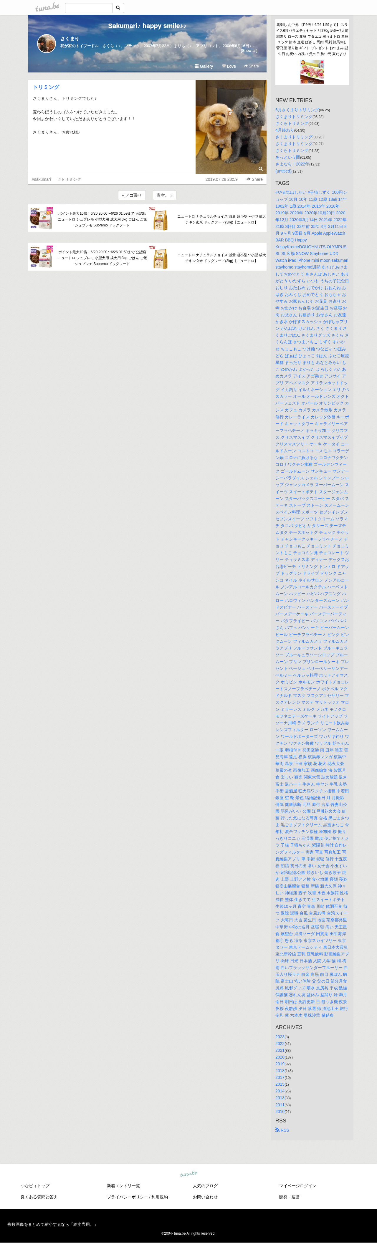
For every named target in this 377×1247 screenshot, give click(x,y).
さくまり (69, 38)
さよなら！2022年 (292, 164)
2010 (280, 1111)
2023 (280, 1036)
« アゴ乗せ (132, 195)
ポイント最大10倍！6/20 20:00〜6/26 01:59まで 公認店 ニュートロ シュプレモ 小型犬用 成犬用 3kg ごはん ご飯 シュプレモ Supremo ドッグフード (102, 219)
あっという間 (287, 157)
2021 (280, 1050)
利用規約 (159, 1197)
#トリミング (70, 179)
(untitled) (283, 171)
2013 (280, 1097)
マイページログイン (297, 1185)
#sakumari (41, 179)
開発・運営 (289, 1197)
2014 (280, 1091)
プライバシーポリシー (127, 1197)
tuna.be (188, 1173)
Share (251, 66)
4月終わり (284, 130)
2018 (280, 1070)
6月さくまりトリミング (297, 109)
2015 (280, 1084)
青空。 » (165, 195)
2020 (280, 1057)
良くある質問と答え (39, 1197)
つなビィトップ (35, 1185)
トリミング (46, 87)
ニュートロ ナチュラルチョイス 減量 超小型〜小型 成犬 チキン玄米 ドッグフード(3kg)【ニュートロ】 (221, 219)
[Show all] (249, 50)
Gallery (204, 66)
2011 (280, 1104)
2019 (280, 1063)
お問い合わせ (205, 1197)
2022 (280, 1043)
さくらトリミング (291, 123)
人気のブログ (205, 1185)
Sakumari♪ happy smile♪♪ (147, 25)
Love (229, 66)
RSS (282, 1130)
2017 (280, 1077)
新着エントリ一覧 (123, 1185)
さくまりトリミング (293, 116)
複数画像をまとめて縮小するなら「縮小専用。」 (52, 1224)
